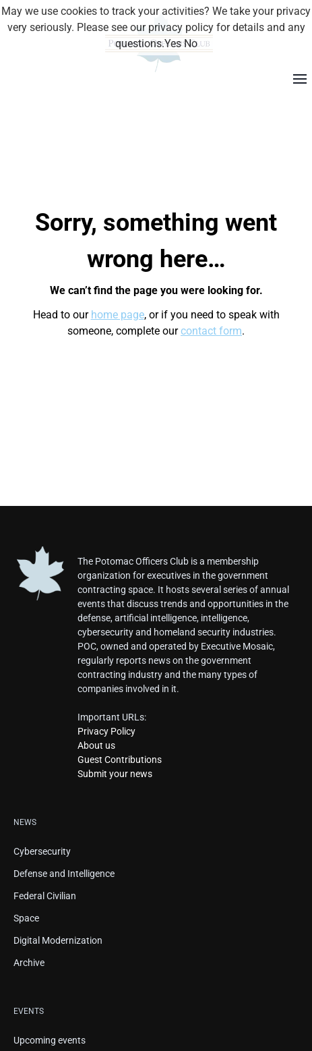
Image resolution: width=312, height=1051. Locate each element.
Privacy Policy (106, 731)
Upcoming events (49, 1040)
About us (96, 745)
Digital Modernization (57, 940)
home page (117, 314)
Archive (28, 962)
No (190, 43)
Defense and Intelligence (64, 873)
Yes (172, 43)
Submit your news (114, 773)
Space (26, 918)
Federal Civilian (44, 895)
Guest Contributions (119, 759)
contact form (211, 330)
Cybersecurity (42, 851)
